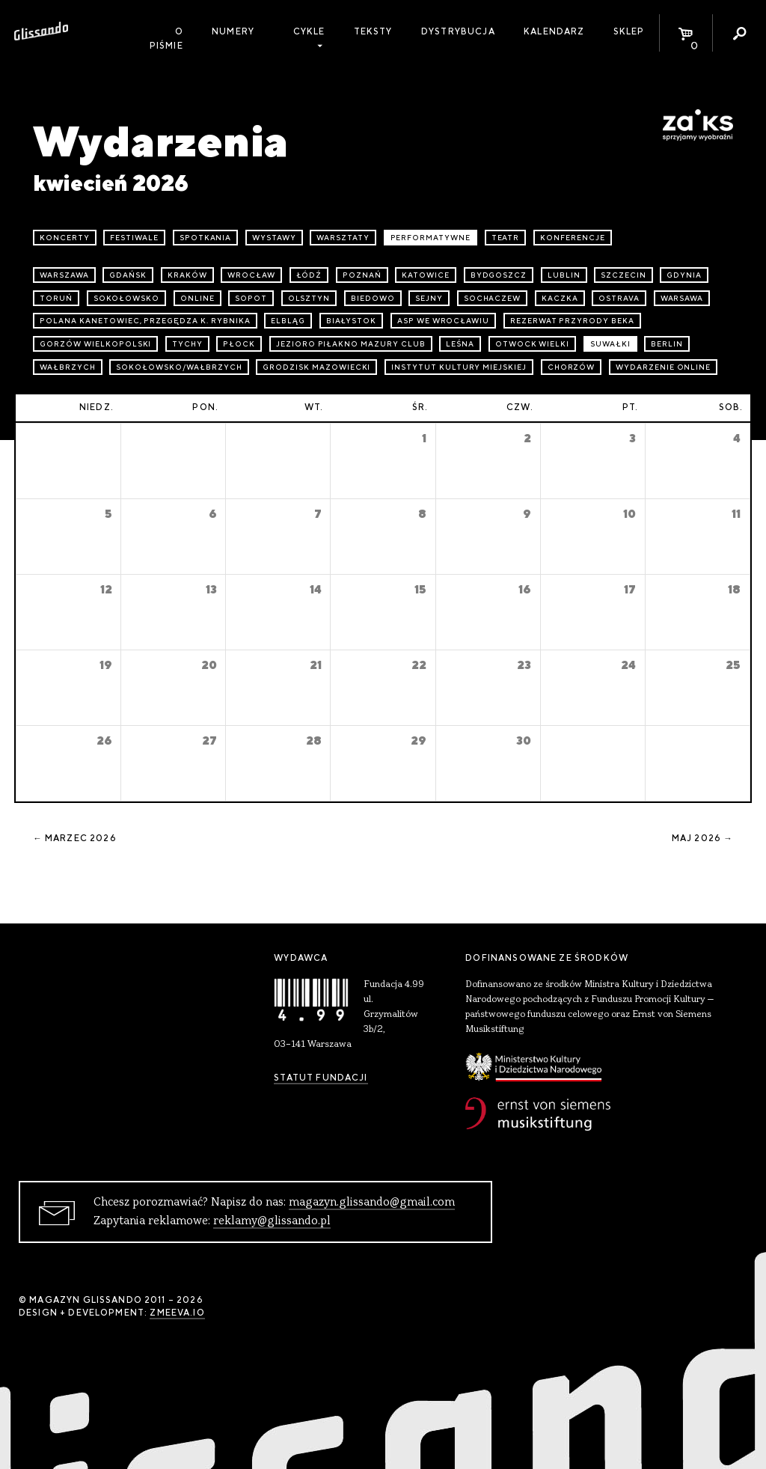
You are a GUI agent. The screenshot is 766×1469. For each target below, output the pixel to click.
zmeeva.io (177, 1312)
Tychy (187, 344)
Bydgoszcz (499, 275)
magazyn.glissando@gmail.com (372, 1203)
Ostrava (619, 298)
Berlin (667, 344)
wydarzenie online (663, 367)
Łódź (309, 275)
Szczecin (623, 275)
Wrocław (251, 275)
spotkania (206, 237)
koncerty (65, 237)
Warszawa (64, 275)
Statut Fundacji (320, 1077)
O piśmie (166, 38)
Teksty (373, 31)
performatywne (430, 237)
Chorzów (571, 367)
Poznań (362, 275)
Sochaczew (492, 298)
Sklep (629, 31)
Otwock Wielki (532, 344)
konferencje (572, 237)
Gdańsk (128, 275)
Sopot (251, 298)
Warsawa (682, 298)
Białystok (351, 321)
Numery (233, 31)
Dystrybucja (458, 31)
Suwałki (610, 344)
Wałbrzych (68, 367)
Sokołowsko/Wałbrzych (179, 367)
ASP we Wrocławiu (443, 321)
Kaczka (560, 298)
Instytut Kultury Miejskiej (459, 367)
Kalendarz (554, 31)
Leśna (460, 344)
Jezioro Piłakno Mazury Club (351, 344)
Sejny (429, 298)
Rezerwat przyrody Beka (572, 321)
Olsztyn (309, 298)
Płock (239, 344)
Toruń (56, 298)
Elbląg (288, 321)
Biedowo (373, 298)
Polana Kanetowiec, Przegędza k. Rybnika (145, 321)
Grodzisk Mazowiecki (316, 367)
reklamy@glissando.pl (272, 1221)
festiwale (134, 237)
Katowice (426, 275)
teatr (505, 237)
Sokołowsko (127, 298)
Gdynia (684, 275)
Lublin (564, 275)
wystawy (274, 237)
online (197, 298)
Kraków (187, 275)
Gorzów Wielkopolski (95, 344)
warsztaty (343, 237)
